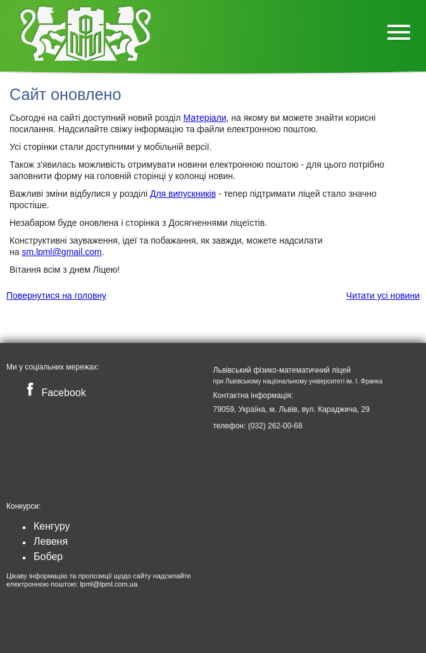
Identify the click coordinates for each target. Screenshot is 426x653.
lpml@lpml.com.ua (108, 584)
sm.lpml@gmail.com (61, 252)
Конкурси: (23, 506)
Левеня (51, 541)
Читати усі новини (383, 295)
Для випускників (183, 194)
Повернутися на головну (56, 295)
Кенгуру (52, 526)
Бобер (48, 556)
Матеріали (205, 118)
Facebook (53, 392)
